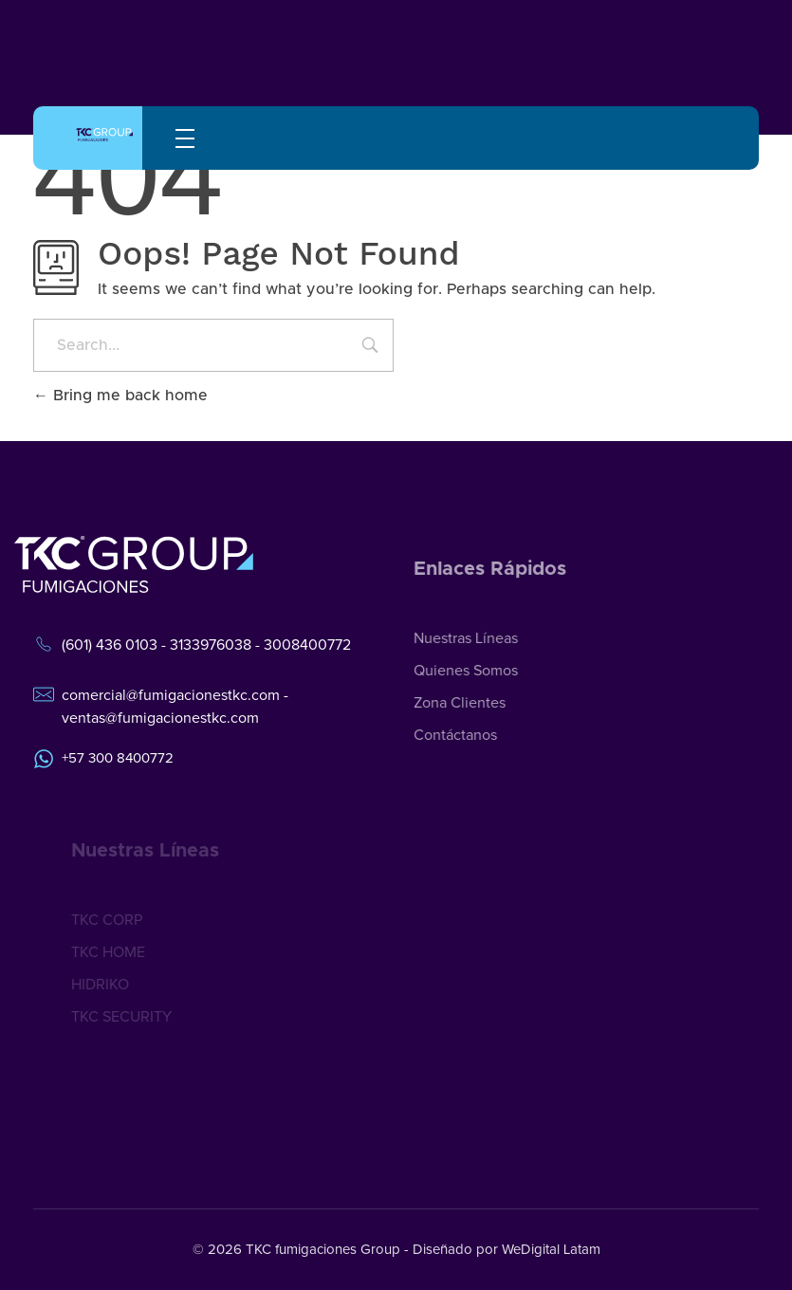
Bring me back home (120, 395)
